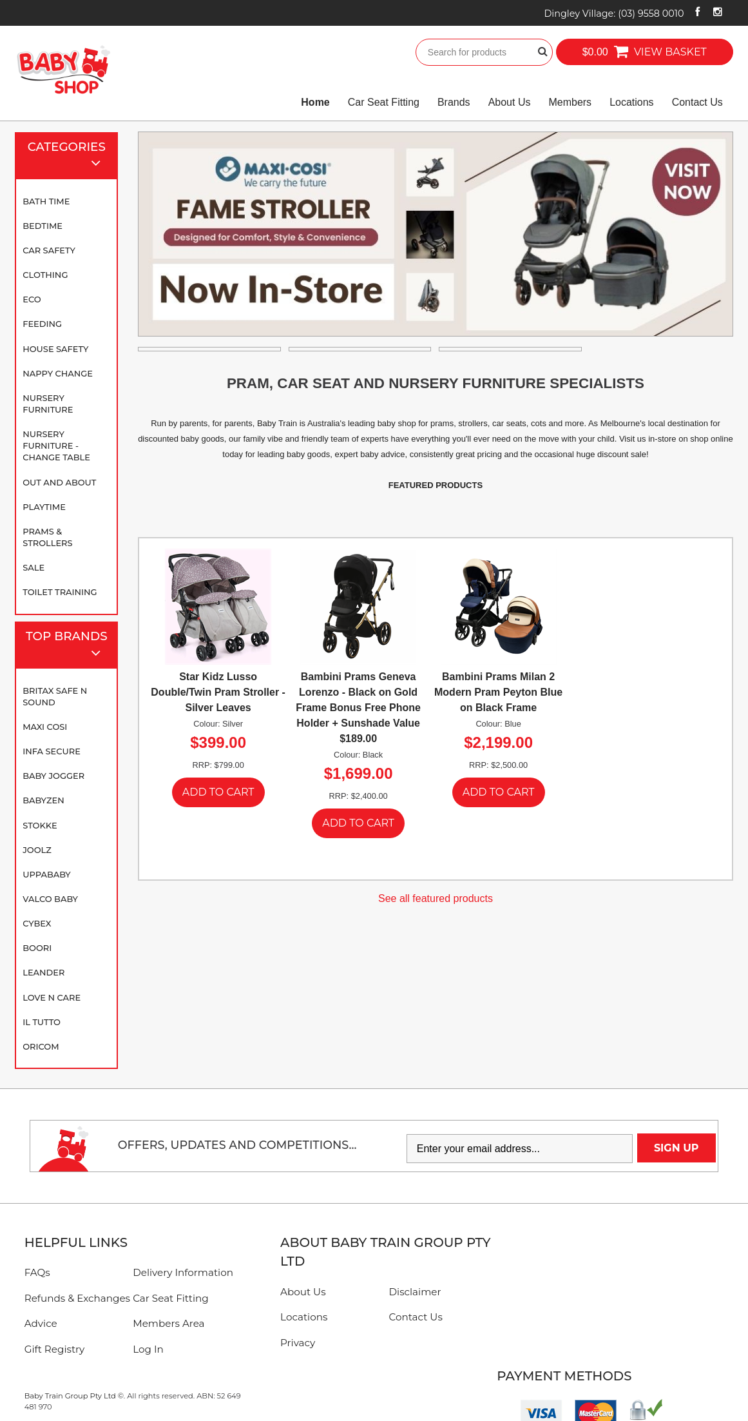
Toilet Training (60, 592)
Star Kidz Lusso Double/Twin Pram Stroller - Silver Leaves (218, 692)
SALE (33, 567)
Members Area (168, 1323)
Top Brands (69, 646)
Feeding (42, 323)
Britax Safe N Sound (55, 696)
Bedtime (42, 225)
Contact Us (697, 102)
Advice (40, 1323)
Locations (631, 102)
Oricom (41, 1046)
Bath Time (46, 201)
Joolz (37, 850)
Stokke (40, 825)
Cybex (37, 923)
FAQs (37, 1272)
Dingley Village (614, 13)
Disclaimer (415, 1292)
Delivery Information (183, 1272)
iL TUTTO (42, 1022)
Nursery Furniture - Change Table (56, 445)
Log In (148, 1349)
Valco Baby (50, 899)
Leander (43, 972)
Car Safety (49, 250)
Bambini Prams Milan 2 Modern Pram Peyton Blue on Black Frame (498, 692)
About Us (509, 102)
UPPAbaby (46, 874)
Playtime (44, 507)
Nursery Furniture (48, 404)
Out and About (59, 482)
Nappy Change (58, 373)
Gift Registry (54, 1349)
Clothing (45, 275)
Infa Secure (52, 751)
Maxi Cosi (45, 726)
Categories (70, 156)
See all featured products (435, 898)
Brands (453, 102)
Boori (37, 948)
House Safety (55, 349)
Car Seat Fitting (383, 102)
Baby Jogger (53, 775)
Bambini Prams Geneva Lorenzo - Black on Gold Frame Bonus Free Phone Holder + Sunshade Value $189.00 (358, 707)
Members (569, 102)
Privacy (297, 1343)
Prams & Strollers (47, 537)
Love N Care (52, 997)
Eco (32, 299)
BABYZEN (43, 800)
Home (315, 102)
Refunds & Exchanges (77, 1298)
